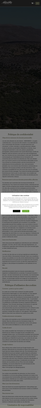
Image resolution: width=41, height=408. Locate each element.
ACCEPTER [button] (25, 211)
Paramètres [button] (16, 211)
